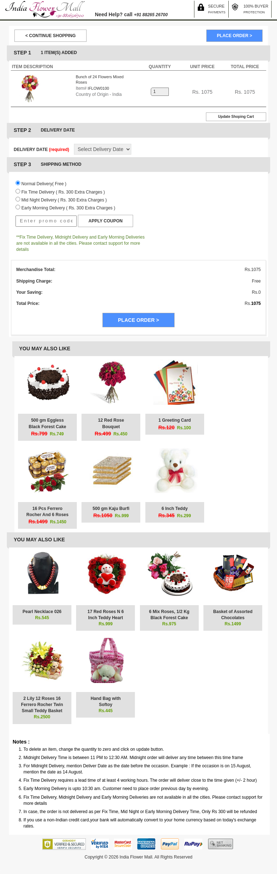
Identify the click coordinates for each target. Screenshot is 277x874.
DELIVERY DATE (41, 149)
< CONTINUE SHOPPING (50, 35)
